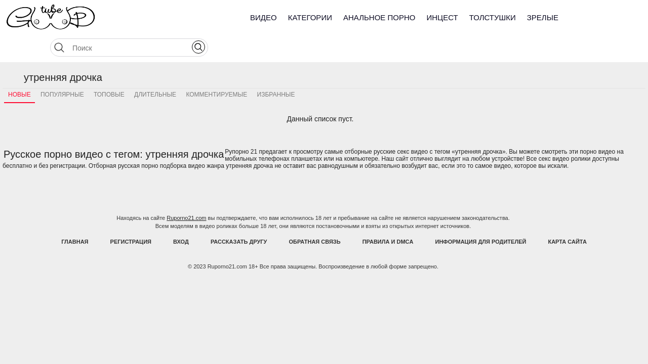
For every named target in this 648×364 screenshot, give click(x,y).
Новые (19, 69)
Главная (74, 216)
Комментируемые (216, 69)
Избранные (276, 69)
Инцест (442, 17)
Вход (181, 216)
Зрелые (542, 17)
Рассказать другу (239, 216)
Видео (263, 17)
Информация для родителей (480, 216)
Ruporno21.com (186, 193)
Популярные (62, 69)
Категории (310, 17)
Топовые (109, 69)
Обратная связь (315, 216)
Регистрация (130, 216)
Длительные (155, 69)
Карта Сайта (567, 216)
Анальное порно (379, 17)
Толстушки (492, 17)
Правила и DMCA (388, 216)
